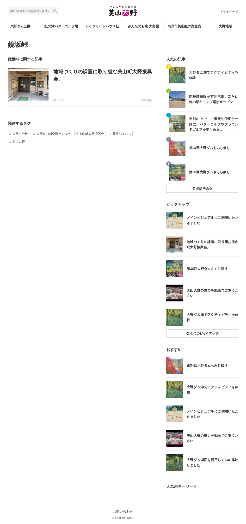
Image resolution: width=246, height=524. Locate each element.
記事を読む (80, 84)
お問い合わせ (123, 511)
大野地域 (146, 100)
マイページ (229, 11)
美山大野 (18, 141)
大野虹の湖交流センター (53, 134)
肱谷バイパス (121, 134)
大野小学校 (20, 134)
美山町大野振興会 (91, 134)
